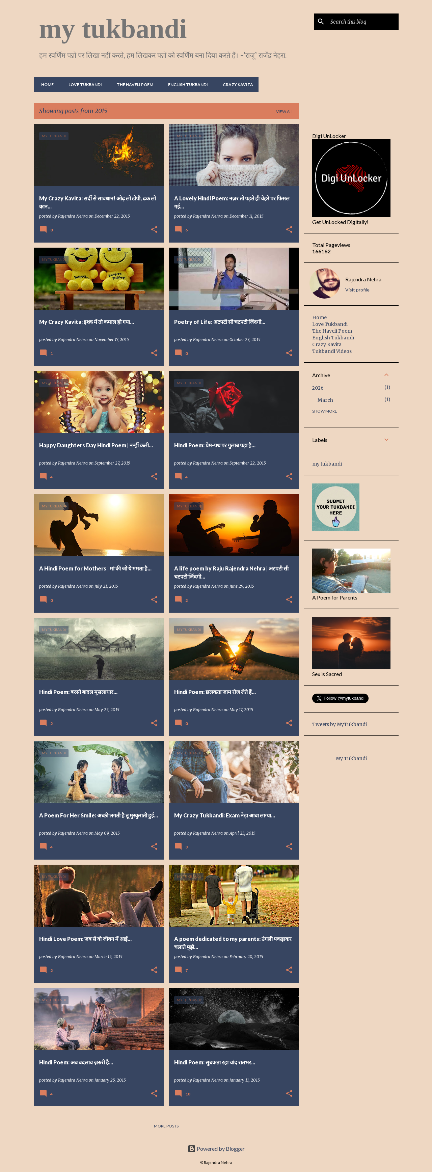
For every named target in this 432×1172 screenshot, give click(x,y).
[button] (154, 229)
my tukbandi (113, 29)
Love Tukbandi (83, 84)
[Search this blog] (363, 21)
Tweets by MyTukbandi (339, 724)
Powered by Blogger (216, 1148)
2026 (318, 388)
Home (45, 84)
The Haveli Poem (133, 84)
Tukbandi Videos (332, 351)
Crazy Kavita (236, 84)
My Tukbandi (351, 758)
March (325, 400)
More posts (166, 1125)
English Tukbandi (186, 84)
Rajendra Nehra (363, 279)
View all (285, 111)
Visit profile (357, 289)
